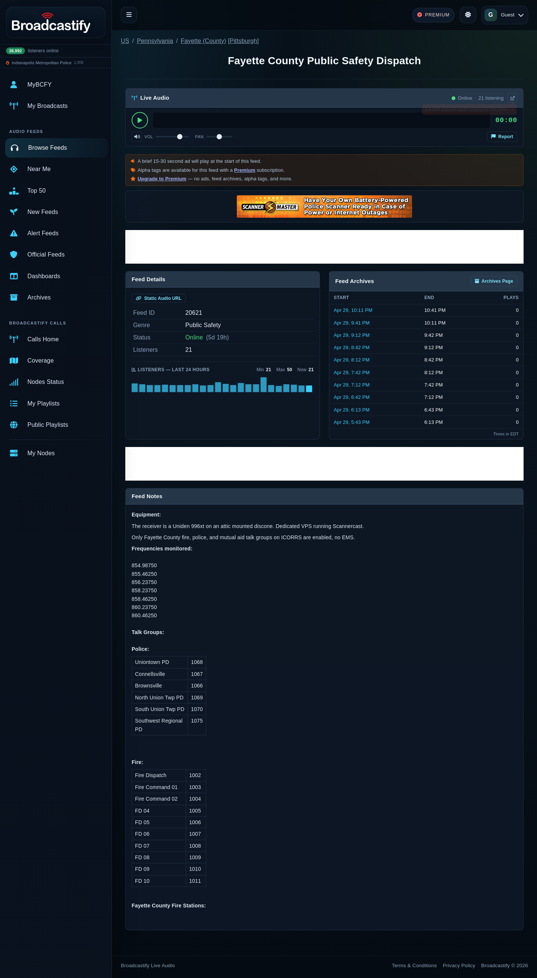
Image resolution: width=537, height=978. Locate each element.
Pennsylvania (155, 41)
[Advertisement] (324, 247)
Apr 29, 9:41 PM (352, 323)
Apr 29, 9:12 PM (352, 335)
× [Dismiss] (512, 111)
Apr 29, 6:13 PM (352, 410)
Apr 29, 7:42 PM (352, 372)
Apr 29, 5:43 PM (352, 422)
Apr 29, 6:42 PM (352, 397)
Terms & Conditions (414, 965)
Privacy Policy (459, 965)
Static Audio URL (159, 298)
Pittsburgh (243, 41)
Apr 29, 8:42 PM (352, 347)
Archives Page (494, 281)
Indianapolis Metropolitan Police (42, 62)
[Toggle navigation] (129, 15)
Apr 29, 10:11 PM (353, 310)
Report (502, 136)
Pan (199, 136)
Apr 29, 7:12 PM (352, 385)
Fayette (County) (203, 41)
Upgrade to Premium (162, 178)
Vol (148, 136)
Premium (244, 170)
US (125, 41)
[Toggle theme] (468, 15)
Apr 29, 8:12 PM (352, 360)
